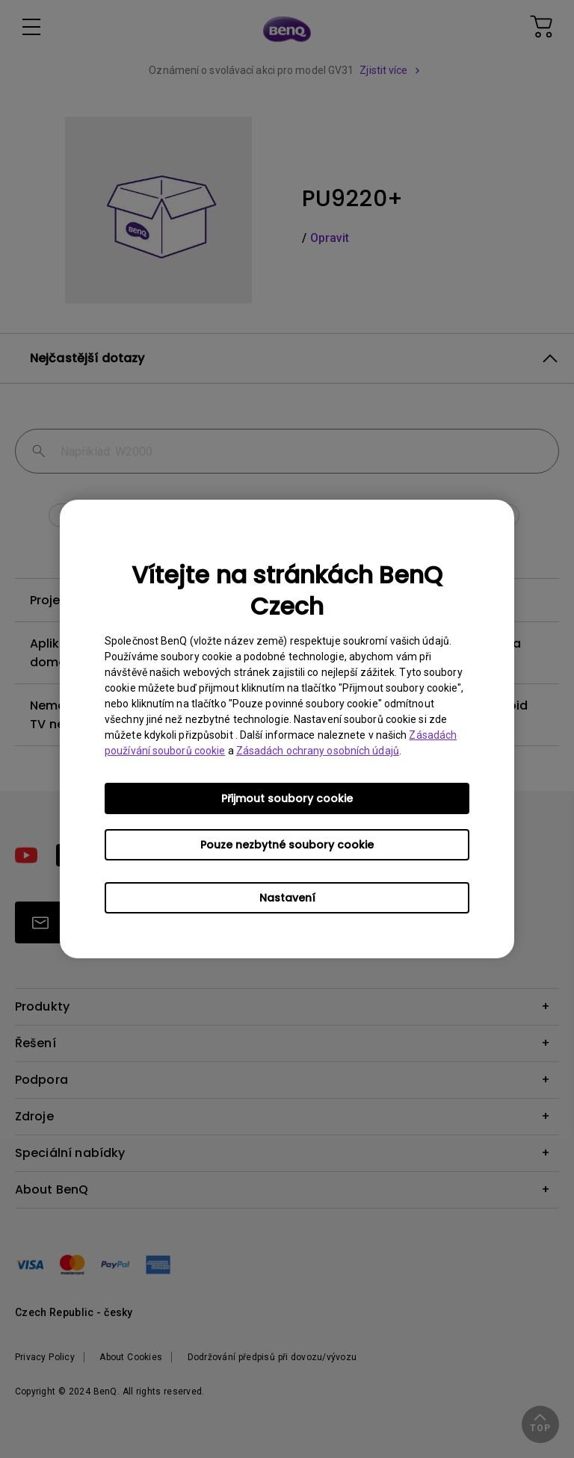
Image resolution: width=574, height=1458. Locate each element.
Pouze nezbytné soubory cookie (287, 844)
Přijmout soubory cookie (287, 798)
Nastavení (287, 897)
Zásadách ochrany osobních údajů (317, 751)
